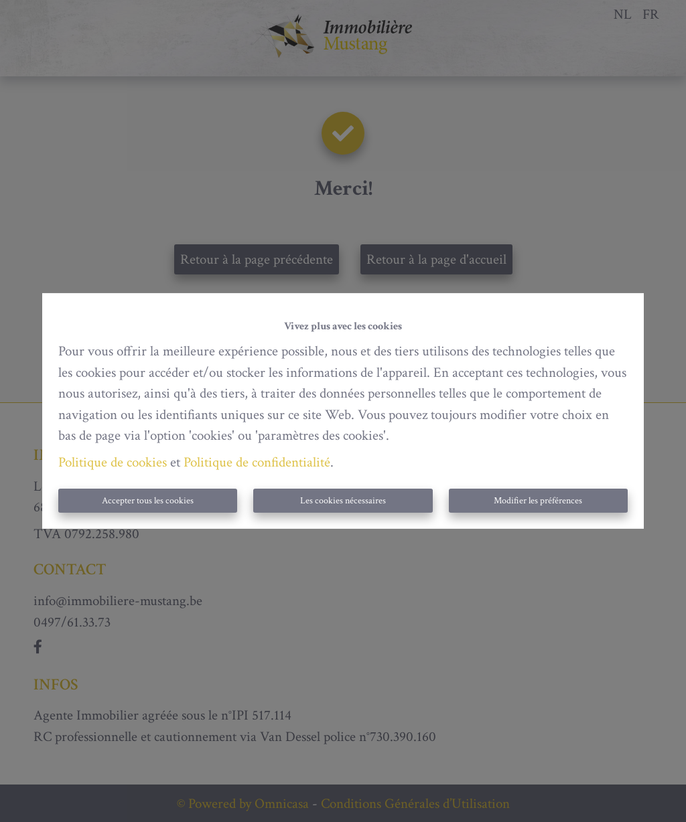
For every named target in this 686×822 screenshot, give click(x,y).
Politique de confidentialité (257, 462)
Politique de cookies (112, 462)
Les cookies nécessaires (343, 501)
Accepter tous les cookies (148, 501)
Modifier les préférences (538, 501)
